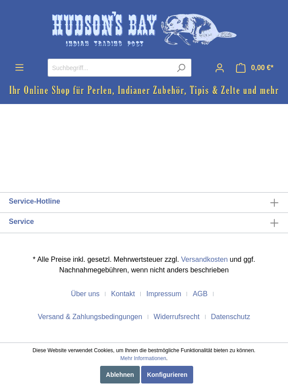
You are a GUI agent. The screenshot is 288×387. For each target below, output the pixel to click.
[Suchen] (181, 68)
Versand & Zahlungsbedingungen (90, 316)
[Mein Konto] (219, 68)
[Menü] (19, 67)
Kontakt (123, 294)
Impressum (163, 294)
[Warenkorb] (254, 68)
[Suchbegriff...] (109, 68)
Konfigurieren (167, 374)
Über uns (85, 294)
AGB (200, 294)
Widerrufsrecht (176, 316)
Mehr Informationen (143, 358)
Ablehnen (120, 374)
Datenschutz (230, 316)
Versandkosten (204, 259)
